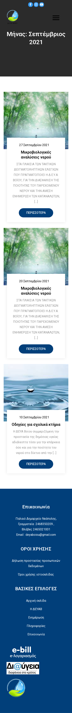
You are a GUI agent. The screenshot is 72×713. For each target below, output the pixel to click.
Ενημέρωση (36, 617)
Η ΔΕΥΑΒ (36, 609)
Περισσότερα (36, 213)
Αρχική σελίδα (36, 600)
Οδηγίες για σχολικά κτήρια (36, 424)
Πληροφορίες (36, 626)
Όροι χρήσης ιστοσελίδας (36, 574)
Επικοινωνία (36, 634)
